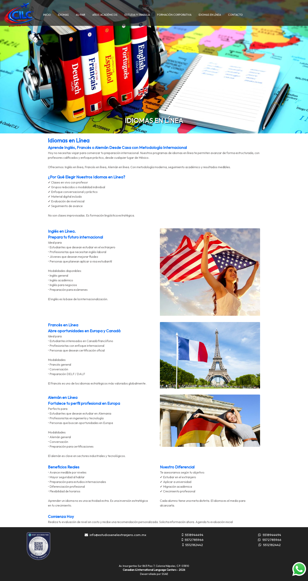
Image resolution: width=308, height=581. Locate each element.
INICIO (47, 15)
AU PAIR (80, 15)
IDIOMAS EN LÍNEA (210, 15)
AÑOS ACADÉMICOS (104, 15)
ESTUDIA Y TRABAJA (137, 15)
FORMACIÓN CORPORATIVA (174, 15)
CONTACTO (235, 15)
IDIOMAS (63, 15)
